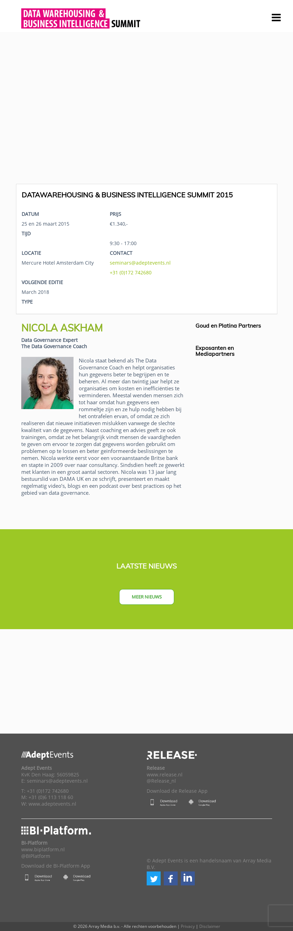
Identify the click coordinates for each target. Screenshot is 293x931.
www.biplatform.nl (43, 849)
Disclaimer (209, 926)
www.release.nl (165, 775)
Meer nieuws (147, 597)
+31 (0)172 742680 (131, 272)
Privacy (188, 926)
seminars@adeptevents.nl (140, 262)
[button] (154, 878)
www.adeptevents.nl (52, 804)
